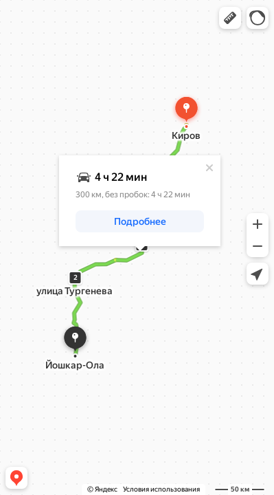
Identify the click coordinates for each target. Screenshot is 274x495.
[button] (230, 18)
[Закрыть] (209, 167)
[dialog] (139, 200)
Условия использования (161, 489)
